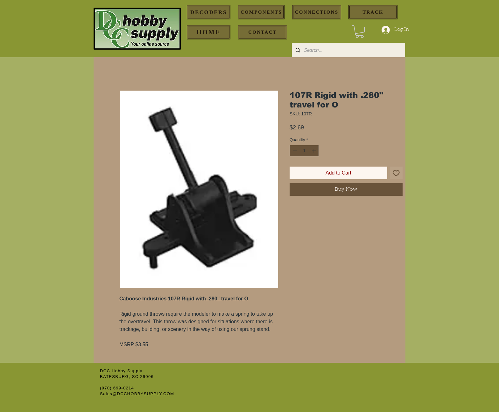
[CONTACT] (262, 32)
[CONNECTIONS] (316, 12)
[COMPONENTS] (261, 12)
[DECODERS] (208, 12)
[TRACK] (372, 12)
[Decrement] (294, 150)
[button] (359, 31)
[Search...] (348, 50)
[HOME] (208, 32)
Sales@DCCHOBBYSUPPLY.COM (137, 393)
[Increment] (314, 150)
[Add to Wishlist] (396, 173)
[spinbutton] (304, 150)
